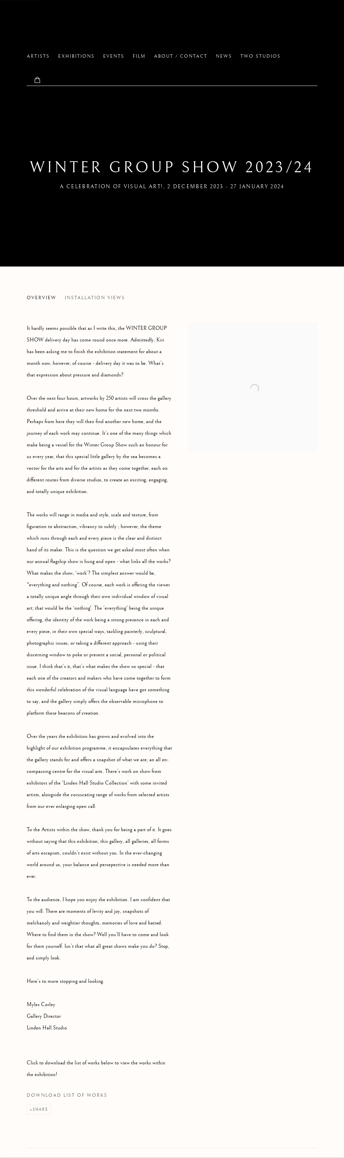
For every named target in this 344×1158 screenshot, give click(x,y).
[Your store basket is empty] (37, 81)
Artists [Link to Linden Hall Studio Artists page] (38, 56)
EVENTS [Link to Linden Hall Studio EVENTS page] (113, 56)
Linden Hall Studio (87, 27)
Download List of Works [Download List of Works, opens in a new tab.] (67, 1095)
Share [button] (40, 1109)
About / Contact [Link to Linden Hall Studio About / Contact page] (180, 56)
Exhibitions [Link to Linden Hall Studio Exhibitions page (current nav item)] (76, 56)
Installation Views (95, 297)
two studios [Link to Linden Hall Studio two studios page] (260, 56)
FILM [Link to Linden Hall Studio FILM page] (139, 56)
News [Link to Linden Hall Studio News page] (224, 56)
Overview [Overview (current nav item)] (41, 297)
